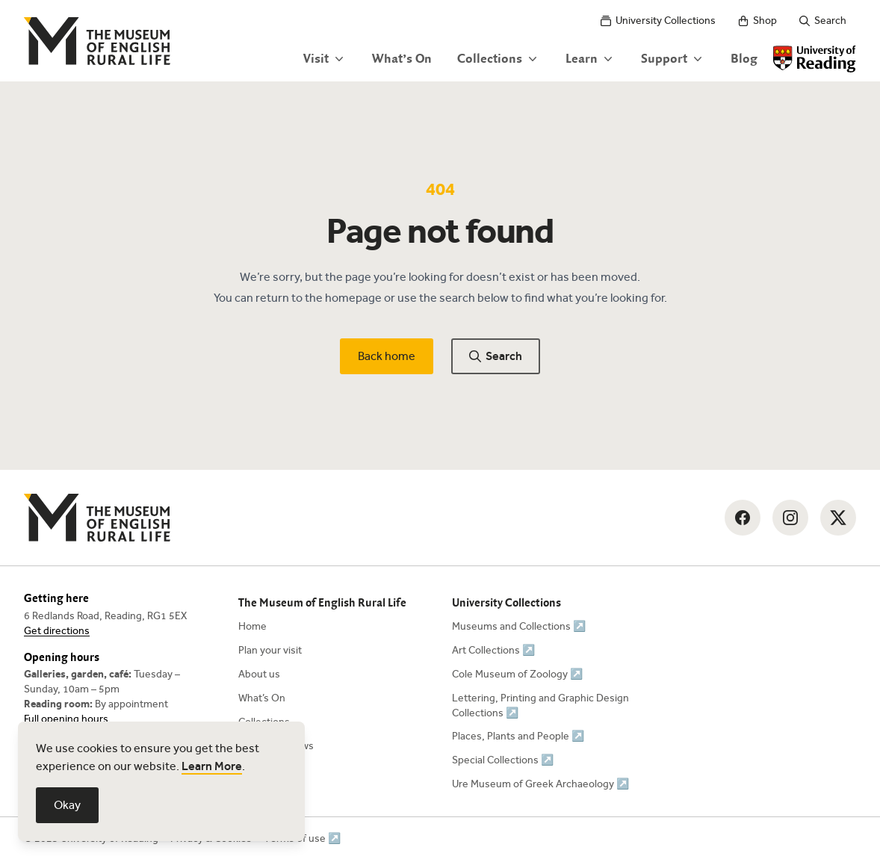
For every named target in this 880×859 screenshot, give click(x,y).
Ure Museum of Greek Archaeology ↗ (540, 784)
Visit (325, 59)
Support (673, 59)
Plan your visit (270, 650)
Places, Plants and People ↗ (518, 736)
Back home (386, 356)
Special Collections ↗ (503, 760)
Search (822, 20)
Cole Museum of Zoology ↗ (517, 674)
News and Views (276, 745)
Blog (744, 59)
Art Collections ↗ (493, 650)
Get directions (57, 630)
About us (259, 674)
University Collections (658, 20)
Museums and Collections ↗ (519, 626)
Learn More (212, 766)
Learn (591, 59)
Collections (498, 59)
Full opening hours (66, 719)
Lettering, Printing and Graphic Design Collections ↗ (540, 705)
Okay (67, 805)
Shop (757, 20)
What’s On (402, 59)
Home (252, 626)
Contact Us (263, 769)
